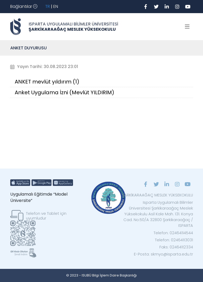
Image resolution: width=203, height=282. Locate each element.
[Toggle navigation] (23, 6)
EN (55, 6)
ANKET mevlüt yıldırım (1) (47, 81)
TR (47, 6)
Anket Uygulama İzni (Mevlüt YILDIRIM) (64, 92)
